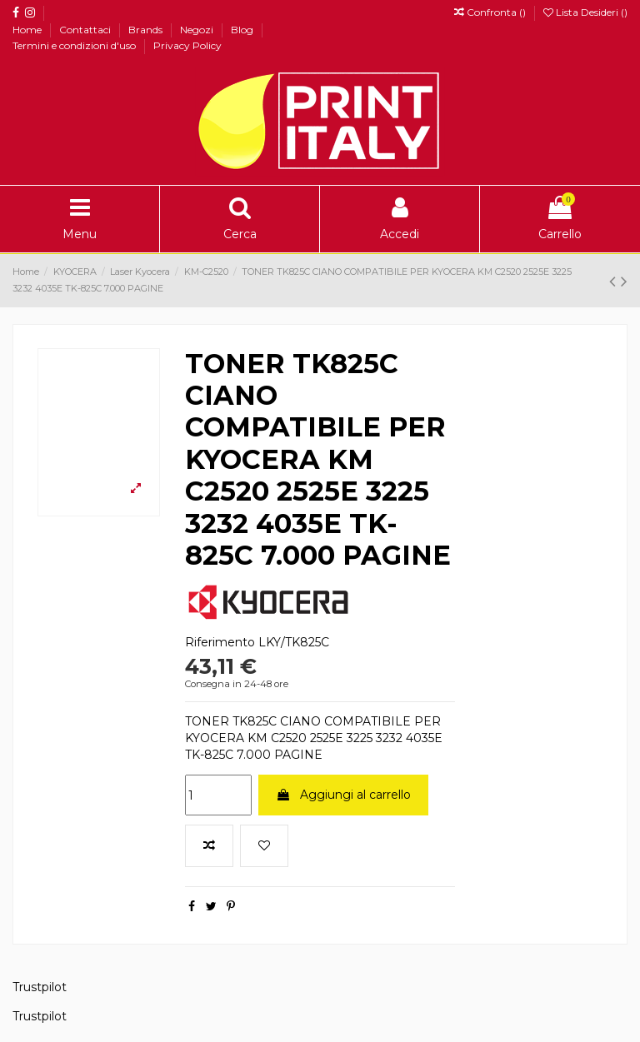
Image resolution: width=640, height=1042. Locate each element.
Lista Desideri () (585, 12)
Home (28, 29)
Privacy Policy (187, 45)
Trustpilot (39, 987)
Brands (146, 29)
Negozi (198, 29)
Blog (243, 29)
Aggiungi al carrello (343, 794)
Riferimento (220, 642)
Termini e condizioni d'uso (75, 45)
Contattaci (86, 29)
